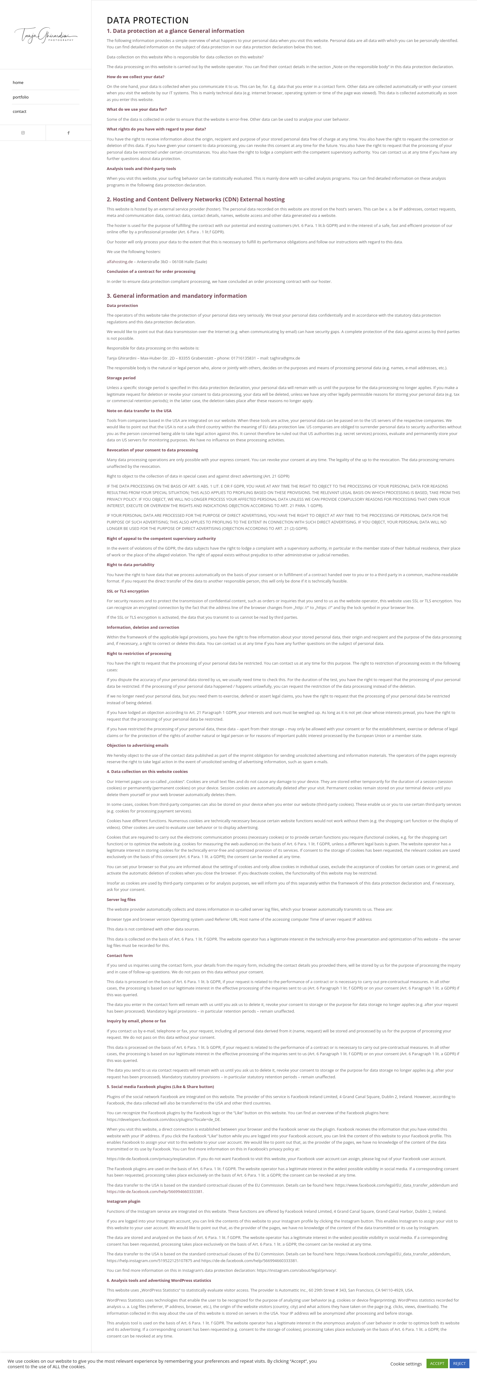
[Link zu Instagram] (23, 133)
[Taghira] (45, 34)
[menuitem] (45, 82)
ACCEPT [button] (437, 1363)
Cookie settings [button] (406, 1363)
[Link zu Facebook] (68, 133)
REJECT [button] (459, 1363)
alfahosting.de (120, 261)
